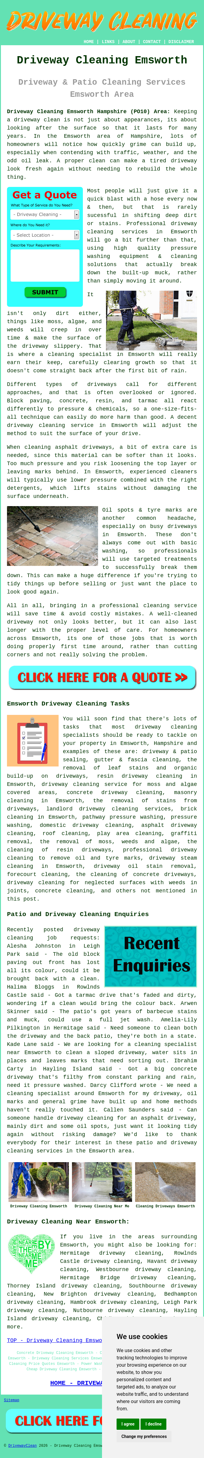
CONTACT (152, 41)
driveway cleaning (166, 727)
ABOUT (129, 41)
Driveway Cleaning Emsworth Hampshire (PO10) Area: (88, 112)
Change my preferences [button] (144, 1436)
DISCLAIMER (181, 41)
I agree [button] (127, 1424)
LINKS (108, 41)
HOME (89, 41)
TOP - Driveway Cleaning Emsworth (59, 1341)
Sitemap (11, 1400)
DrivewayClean (22, 1446)
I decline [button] (153, 1424)
